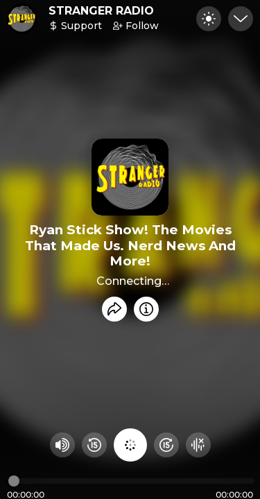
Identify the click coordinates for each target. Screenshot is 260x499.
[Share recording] (114, 309)
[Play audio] (130, 445)
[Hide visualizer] (198, 444)
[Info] (146, 309)
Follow (136, 25)
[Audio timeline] (131, 481)
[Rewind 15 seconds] (94, 444)
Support (75, 25)
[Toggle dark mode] (208, 18)
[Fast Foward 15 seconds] (166, 444)
